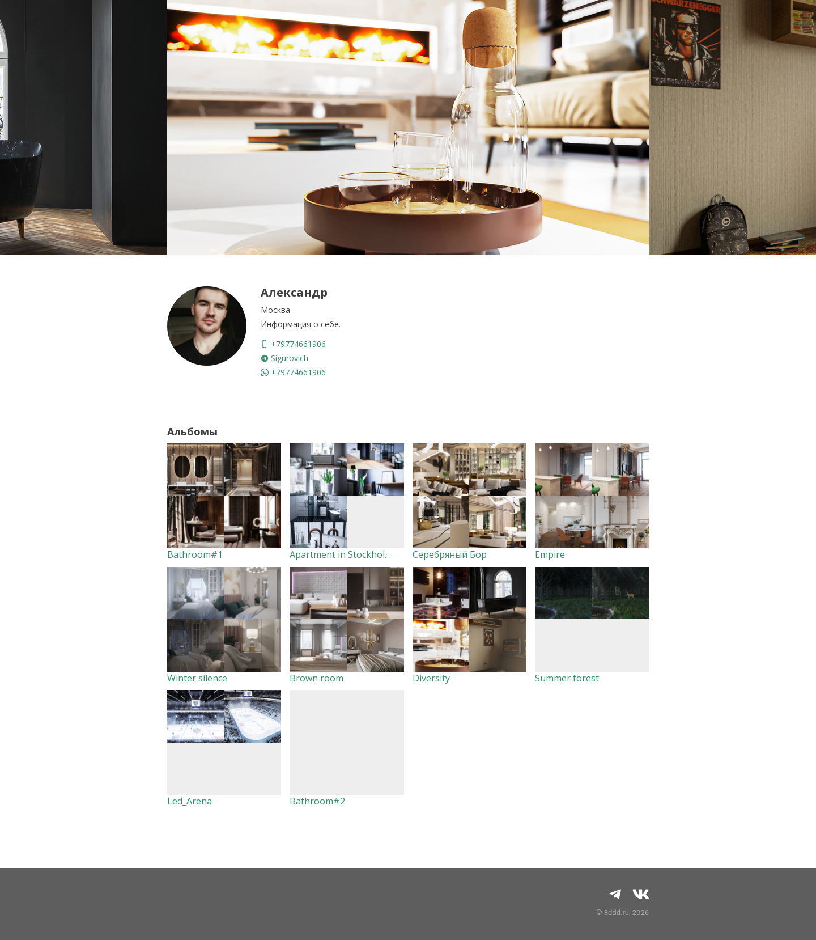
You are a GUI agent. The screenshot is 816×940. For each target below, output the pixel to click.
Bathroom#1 (195, 554)
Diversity (431, 678)
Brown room (316, 678)
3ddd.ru (616, 912)
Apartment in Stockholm (341, 554)
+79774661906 (293, 343)
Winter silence (197, 678)
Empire (550, 554)
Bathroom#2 (317, 801)
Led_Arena (189, 801)
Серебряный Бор (450, 554)
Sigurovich (284, 358)
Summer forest (567, 678)
